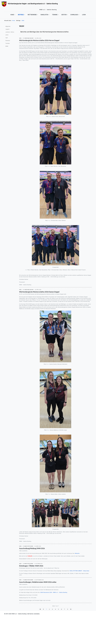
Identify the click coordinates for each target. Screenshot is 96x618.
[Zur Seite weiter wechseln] (67, 609)
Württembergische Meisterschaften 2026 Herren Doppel (39, 40)
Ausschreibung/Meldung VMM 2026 (32, 548)
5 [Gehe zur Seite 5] (58, 609)
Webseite (77, 553)
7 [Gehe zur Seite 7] (64, 609)
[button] (13, 15)
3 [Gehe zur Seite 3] (52, 609)
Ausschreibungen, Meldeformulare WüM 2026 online (37, 582)
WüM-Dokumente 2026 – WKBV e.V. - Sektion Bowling (53, 592)
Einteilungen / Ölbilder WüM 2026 (31, 566)
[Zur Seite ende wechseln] (70, 609)
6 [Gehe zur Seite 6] (61, 609)
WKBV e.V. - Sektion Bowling (19, 613)
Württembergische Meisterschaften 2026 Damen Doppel (39, 292)
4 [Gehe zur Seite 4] (55, 609)
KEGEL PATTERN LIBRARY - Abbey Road (79, 570)
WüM (20, 38)
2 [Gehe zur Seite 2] (49, 609)
